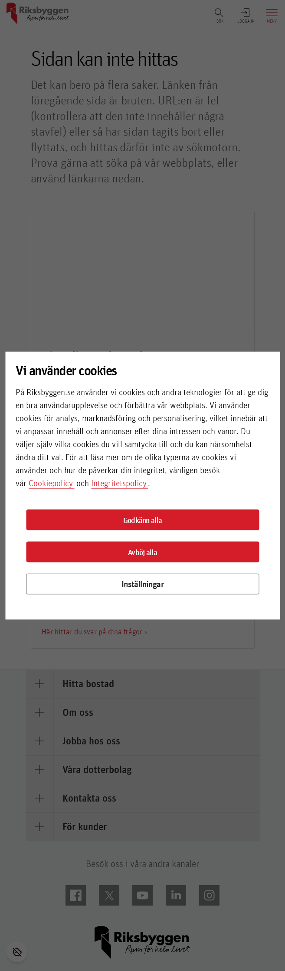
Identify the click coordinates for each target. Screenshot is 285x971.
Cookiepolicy (51, 483)
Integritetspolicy (119, 483)
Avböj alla (142, 552)
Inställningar (142, 583)
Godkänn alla (142, 520)
